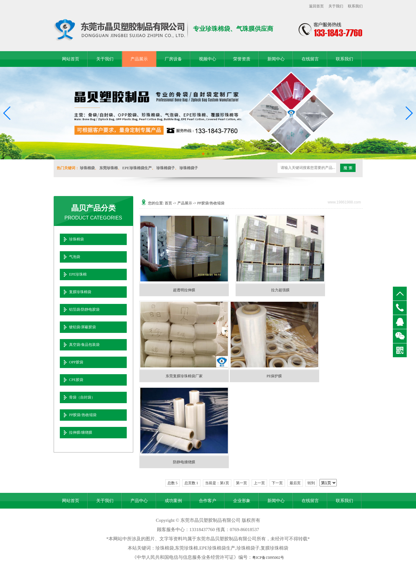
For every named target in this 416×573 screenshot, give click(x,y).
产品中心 (139, 500)
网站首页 (70, 59)
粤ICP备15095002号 (268, 557)
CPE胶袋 (76, 380)
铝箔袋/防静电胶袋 (84, 309)
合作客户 (207, 500)
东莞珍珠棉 (108, 168)
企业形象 (241, 500)
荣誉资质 (241, 59)
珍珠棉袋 (87, 168)
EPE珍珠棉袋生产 (137, 168)
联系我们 (355, 6)
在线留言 (310, 59)
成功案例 (173, 500)
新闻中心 (276, 59)
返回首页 (316, 6)
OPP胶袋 (76, 362)
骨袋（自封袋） (82, 397)
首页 (168, 203)
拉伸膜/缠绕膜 (80, 432)
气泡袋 (74, 257)
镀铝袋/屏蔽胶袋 (82, 327)
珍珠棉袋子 (165, 168)
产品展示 (139, 59)
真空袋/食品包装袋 (84, 344)
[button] (203, 154)
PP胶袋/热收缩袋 (83, 415)
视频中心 (207, 59)
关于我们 (335, 6)
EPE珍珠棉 (78, 274)
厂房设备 (173, 59)
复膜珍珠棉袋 (80, 292)
